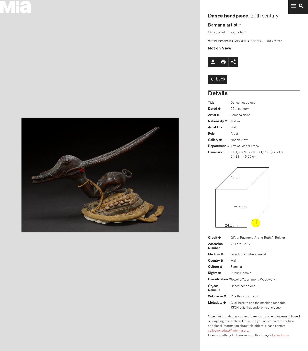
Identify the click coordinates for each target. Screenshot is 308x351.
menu (293, 6)
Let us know (280, 335)
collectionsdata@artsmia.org (228, 331)
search (301, 6)
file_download (213, 62)
